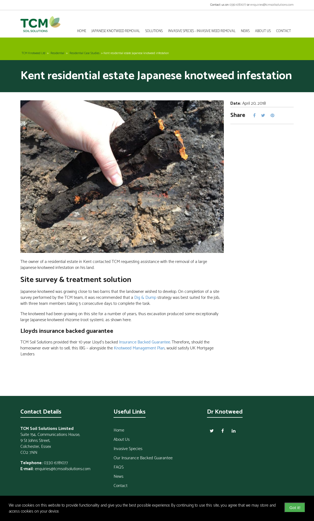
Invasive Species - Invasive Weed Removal (202, 31)
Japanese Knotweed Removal (116, 31)
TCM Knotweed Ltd (33, 53)
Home (81, 31)
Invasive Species (128, 448)
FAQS (119, 467)
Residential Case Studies (84, 53)
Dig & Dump (145, 297)
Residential (57, 53)
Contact (120, 485)
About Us (263, 31)
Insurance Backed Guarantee (144, 342)
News (245, 31)
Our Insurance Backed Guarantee (143, 458)
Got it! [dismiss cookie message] (294, 507)
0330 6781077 (238, 4)
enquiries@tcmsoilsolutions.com (272, 4)
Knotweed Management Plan (139, 348)
